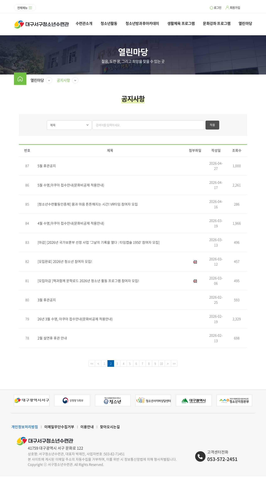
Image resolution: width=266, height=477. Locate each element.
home (20, 78)
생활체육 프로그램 (181, 23)
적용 (212, 125)
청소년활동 (109, 23)
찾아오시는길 (110, 427)
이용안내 (87, 427)
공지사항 (63, 80)
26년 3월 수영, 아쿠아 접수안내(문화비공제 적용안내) (75, 318)
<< (87, 364)
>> (178, 364)
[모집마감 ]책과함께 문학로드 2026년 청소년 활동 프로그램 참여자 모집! (88, 280)
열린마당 (245, 23)
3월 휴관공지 (47, 299)
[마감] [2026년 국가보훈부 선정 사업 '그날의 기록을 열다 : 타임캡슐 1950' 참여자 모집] (99, 242)
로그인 (218, 7)
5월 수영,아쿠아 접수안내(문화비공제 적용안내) (71, 184)
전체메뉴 (22, 8)
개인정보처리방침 (24, 427)
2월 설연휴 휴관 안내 (52, 337)
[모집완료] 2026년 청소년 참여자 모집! (65, 261)
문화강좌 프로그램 (216, 23)
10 (164, 364)
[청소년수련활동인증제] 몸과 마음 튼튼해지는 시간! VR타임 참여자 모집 (88, 204)
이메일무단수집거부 (59, 427)
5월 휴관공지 (47, 165)
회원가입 (235, 7)
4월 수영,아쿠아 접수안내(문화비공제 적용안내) (71, 223)
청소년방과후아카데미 (142, 23)
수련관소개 (84, 23)
